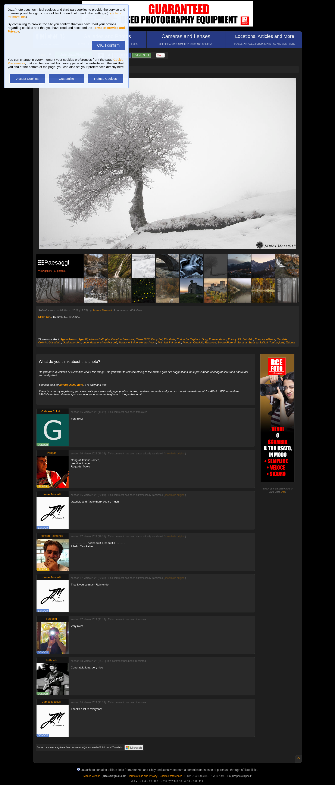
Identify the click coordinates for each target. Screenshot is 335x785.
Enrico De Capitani (188, 339)
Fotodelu (247, 339)
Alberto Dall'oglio (99, 339)
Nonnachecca (147, 342)
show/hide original (175, 453)
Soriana (242, 342)
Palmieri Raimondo (169, 342)
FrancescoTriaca (265, 339)
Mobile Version (92, 776)
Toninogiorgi (276, 342)
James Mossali (102, 310)
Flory (204, 339)
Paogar (187, 342)
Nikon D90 (44, 316)
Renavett (210, 342)
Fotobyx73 (234, 339)
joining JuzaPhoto (71, 384)
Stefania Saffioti (258, 342)
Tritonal (290, 342)
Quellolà (198, 342)
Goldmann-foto (72, 342)
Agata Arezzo (68, 339)
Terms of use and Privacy (143, 776)
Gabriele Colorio (51, 411)
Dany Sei (156, 339)
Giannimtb (54, 342)
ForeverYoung (217, 339)
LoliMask (51, 660)
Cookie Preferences (171, 776)
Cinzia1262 (143, 339)
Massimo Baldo (128, 342)
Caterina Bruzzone (122, 339)
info (283, 492)
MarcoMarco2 (108, 342)
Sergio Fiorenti (226, 342)
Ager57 (82, 339)
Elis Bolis (169, 339)
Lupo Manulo (91, 342)
